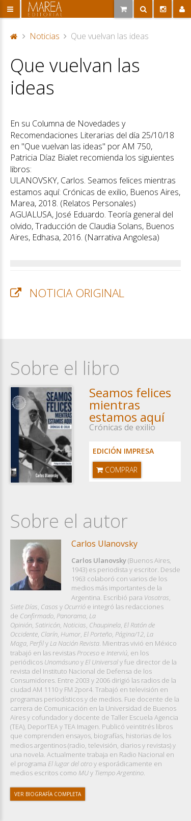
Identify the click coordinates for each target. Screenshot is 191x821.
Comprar (117, 470)
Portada (14, 36)
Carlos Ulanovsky (104, 543)
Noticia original (77, 293)
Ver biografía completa (47, 794)
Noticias (45, 36)
